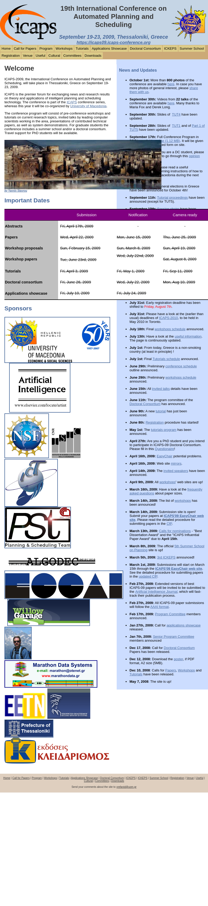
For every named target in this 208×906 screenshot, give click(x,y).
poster (178, 659)
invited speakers (176, 471)
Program (46, 48)
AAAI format (159, 607)
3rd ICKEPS (166, 557)
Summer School (192, 48)
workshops (167, 482)
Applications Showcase (109, 48)
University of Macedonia (88, 106)
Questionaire (164, 449)
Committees (72, 56)
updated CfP (148, 576)
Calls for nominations (175, 531)
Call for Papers (25, 48)
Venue (27, 56)
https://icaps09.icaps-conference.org (114, 42)
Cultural (54, 56)
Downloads (93, 56)
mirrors (176, 463)
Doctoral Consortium (145, 48)
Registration (11, 56)
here (170, 84)
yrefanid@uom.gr (126, 786)
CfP (169, 524)
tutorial (161, 411)
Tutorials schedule (166, 359)
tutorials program (164, 430)
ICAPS (72, 102)
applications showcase (184, 625)
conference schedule (181, 366)
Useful (40, 56)
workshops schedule (170, 329)
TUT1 (176, 126)
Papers (170, 670)
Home (6, 48)
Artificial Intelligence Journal (156, 592)
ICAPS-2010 (168, 318)
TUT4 (176, 114)
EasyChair (164, 456)
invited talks (161, 389)
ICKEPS (170, 48)
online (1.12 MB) (167, 141)
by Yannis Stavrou (15, 190)
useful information (188, 336)
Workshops (64, 48)
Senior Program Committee (173, 637)
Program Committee (170, 614)
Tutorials (82, 48)
